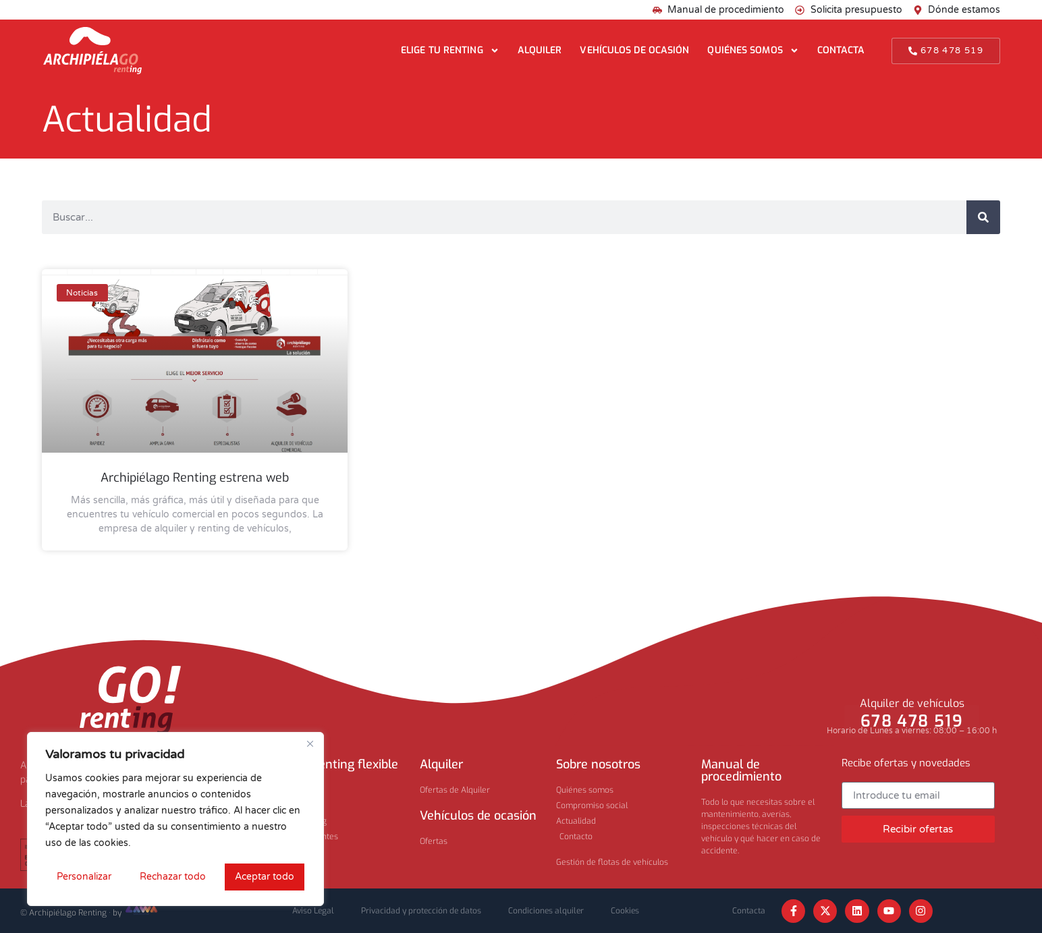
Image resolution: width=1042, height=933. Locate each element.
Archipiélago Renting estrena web (195, 478)
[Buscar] (983, 217)
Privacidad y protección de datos (421, 910)
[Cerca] (310, 743)
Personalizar (84, 876)
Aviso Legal (313, 910)
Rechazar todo (173, 876)
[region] (175, 819)
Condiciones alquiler (546, 910)
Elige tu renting (450, 50)
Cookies (625, 910)
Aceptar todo (264, 876)
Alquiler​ (441, 764)
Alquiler (540, 50)
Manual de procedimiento (741, 770)
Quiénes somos (752, 50)
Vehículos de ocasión (634, 50)
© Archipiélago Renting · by (89, 912)
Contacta (841, 50)
